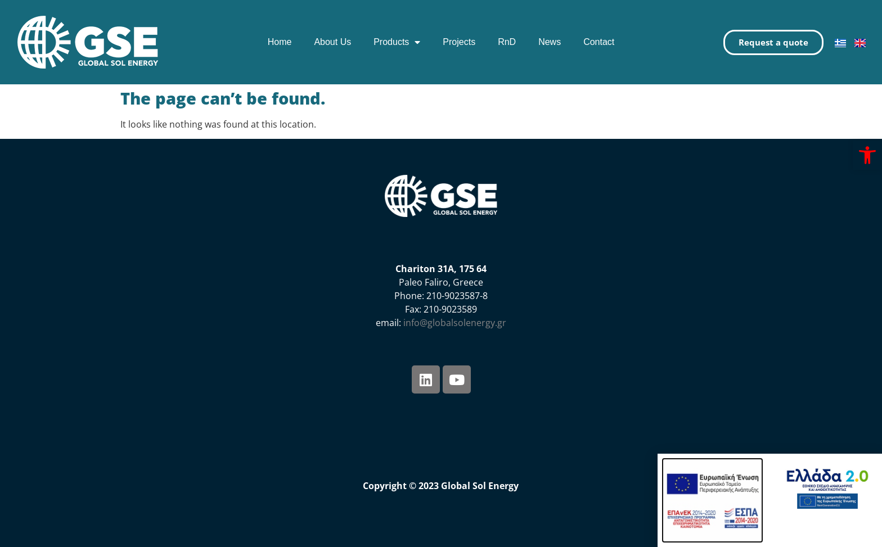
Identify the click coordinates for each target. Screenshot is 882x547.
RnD (507, 42)
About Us (332, 42)
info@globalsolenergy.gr (454, 323)
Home (280, 42)
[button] (867, 155)
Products (397, 42)
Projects (459, 42)
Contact (598, 42)
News (549, 42)
